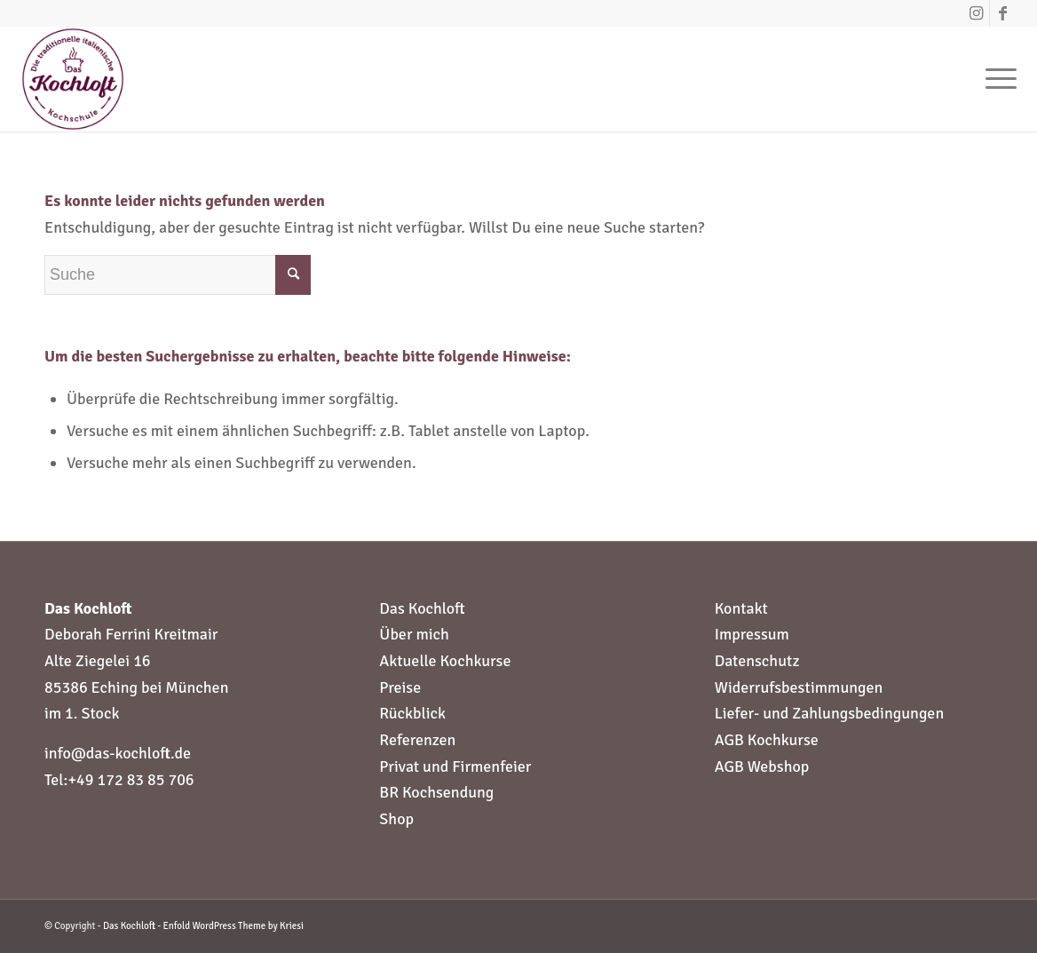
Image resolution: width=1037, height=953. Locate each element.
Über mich (414, 634)
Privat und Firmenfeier (455, 766)
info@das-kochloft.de (117, 753)
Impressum (752, 634)
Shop (396, 819)
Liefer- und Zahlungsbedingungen (830, 713)
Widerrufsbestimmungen (799, 687)
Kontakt (741, 608)
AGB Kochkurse (767, 740)
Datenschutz (757, 661)
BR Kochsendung (436, 792)
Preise (400, 687)
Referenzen (417, 740)
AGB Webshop (762, 766)
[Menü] (995, 79)
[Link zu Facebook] (1003, 13)
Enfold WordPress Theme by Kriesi (233, 926)
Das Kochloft (421, 608)
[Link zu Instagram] (976, 13)
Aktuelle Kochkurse (445, 661)
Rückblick (412, 713)
